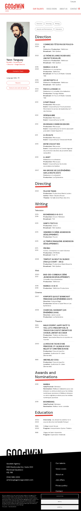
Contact (74, 9)
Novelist (9, 62)
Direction (39, 24)
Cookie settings (59, 496)
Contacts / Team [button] (18, 71)
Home (28, 9)
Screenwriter (18, 62)
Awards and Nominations (44, 29)
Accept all (59, 507)
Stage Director (20, 64)
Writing (57, 24)
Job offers (60, 480)
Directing (48, 24)
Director (10, 64)
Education (59, 29)
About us (63, 9)
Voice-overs (51, 9)
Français (73, 1)
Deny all (60, 501)
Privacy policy (4, 506)
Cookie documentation (12, 506)
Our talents (38, 9)
